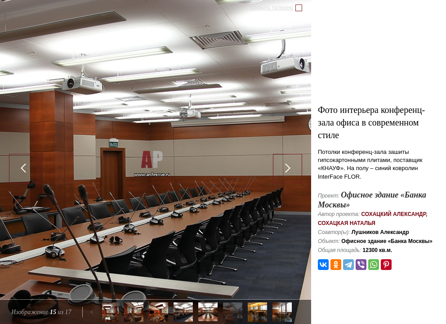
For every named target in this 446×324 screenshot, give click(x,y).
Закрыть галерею (271, 7)
